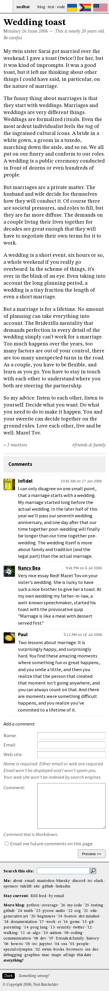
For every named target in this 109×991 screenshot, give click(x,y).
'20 (32, 916)
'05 (27, 944)
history (92, 938)
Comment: (14, 788)
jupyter (45, 944)
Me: (7, 881)
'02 (37, 949)
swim (46, 949)
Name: (10, 735)
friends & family (70, 938)
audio (60, 911)
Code (61, 7)
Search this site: (19, 871)
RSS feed (38, 896)
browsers (75, 949)
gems (75, 922)
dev (43, 938)
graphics (32, 955)
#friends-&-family (89, 445)
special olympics (18, 949)
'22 (69, 911)
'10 (45, 933)
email (30, 881)
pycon (47, 911)
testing (97, 905)
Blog (41, 7)
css (87, 949)
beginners (46, 916)
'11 (22, 933)
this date (84, 955)
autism (55, 933)
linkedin (63, 886)
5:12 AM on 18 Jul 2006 (83, 634)
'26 (62, 905)
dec (95, 949)
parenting (12, 927)
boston (70, 916)
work (51, 922)
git (91, 922)
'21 (85, 911)
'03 (71, 944)
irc (89, 881)
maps (56, 955)
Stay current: (16, 896)
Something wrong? (34, 976)
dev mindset (89, 916)
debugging (12, 955)
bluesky (63, 881)
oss (64, 944)
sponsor (10, 886)
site (37, 886)
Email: (9, 745)
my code (74, 905)
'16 (65, 922)
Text (51, 7)
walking (10, 933)
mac (45, 955)
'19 (59, 916)
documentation (24, 922)
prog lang (38, 927)
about (17, 881)
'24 (19, 911)
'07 (51, 938)
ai (28, 933)
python (32, 905)
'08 (35, 938)
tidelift (26, 886)
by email (56, 896)
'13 (52, 927)
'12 (89, 927)
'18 (5, 922)
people (82, 944)
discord (78, 881)
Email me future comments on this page (49, 844)
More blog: (14, 905)
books (58, 949)
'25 (86, 905)
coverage (50, 905)
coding (77, 933)
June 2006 (38, 31)
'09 (66, 933)
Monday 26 (14, 31)
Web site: (12, 754)
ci (59, 922)
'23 (37, 911)
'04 (56, 944)
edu (93, 911)
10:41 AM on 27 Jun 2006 (81, 481)
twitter (79, 927)
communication (17, 938)
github (47, 886)
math (28, 911)
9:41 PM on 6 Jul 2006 (84, 568)
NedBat (23, 7)
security (64, 927)
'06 (5, 944)
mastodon (45, 881)
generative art (15, 916)
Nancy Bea (29, 568)
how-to (17, 944)
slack (98, 881)
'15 (84, 922)
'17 (41, 922)
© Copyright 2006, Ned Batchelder (30, 985)
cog (77, 911)
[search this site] (63, 871)
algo (36, 933)
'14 (25, 927)
